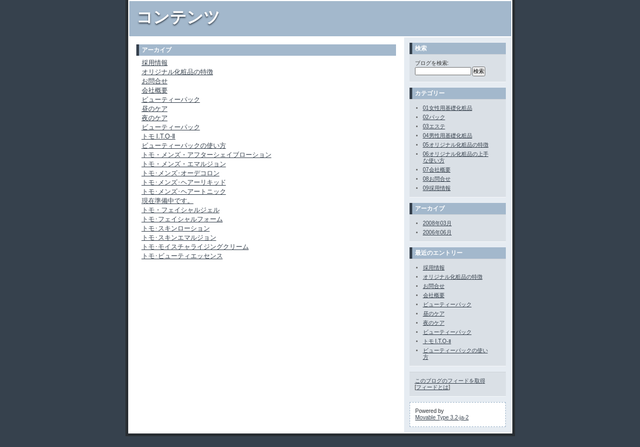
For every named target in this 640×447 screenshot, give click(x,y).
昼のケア (155, 109)
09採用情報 (437, 188)
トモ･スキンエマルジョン (179, 237)
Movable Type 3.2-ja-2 (442, 417)
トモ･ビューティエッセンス (182, 256)
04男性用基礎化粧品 (447, 136)
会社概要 (155, 90)
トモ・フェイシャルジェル (181, 210)
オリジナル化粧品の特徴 (177, 72)
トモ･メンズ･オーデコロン (181, 173)
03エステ (434, 126)
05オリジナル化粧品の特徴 (456, 145)
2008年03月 (437, 223)
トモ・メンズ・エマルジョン (184, 164)
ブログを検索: (432, 63)
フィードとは (432, 387)
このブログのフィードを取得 (450, 381)
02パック (434, 117)
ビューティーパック (171, 99)
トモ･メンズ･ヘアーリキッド (184, 182)
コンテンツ (178, 17)
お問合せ (155, 81)
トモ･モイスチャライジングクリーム (195, 247)
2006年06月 (437, 232)
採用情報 (155, 63)
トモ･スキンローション (176, 228)
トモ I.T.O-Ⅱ (159, 136)
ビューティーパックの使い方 (184, 145)
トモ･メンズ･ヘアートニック (184, 191)
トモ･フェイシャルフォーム (182, 219)
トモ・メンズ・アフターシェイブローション (207, 155)
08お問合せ (437, 179)
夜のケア (155, 118)
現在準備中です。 (168, 201)
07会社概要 (437, 170)
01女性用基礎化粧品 (447, 108)
